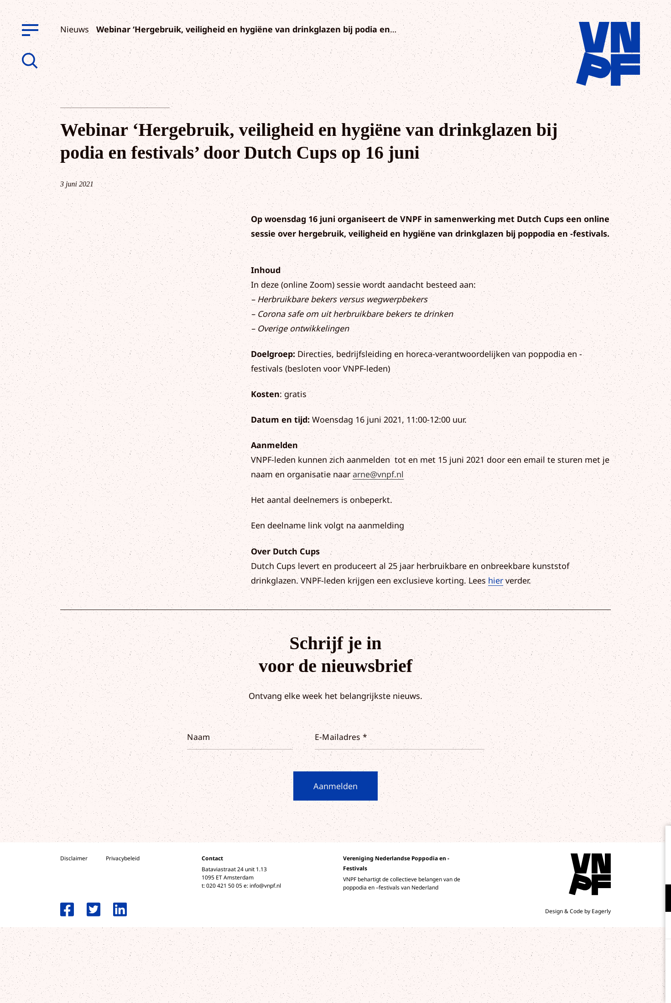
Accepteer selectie (593, 986)
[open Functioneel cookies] (656, 899)
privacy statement (626, 868)
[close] (657, 842)
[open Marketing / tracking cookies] (656, 926)
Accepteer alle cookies (593, 959)
